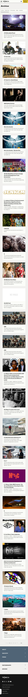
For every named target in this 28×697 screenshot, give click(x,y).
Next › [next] (26, 643)
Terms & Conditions (5, 689)
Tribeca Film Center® (6, 687)
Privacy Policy (4, 691)
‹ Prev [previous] (2, 643)
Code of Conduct (5, 693)
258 (21, 643)
